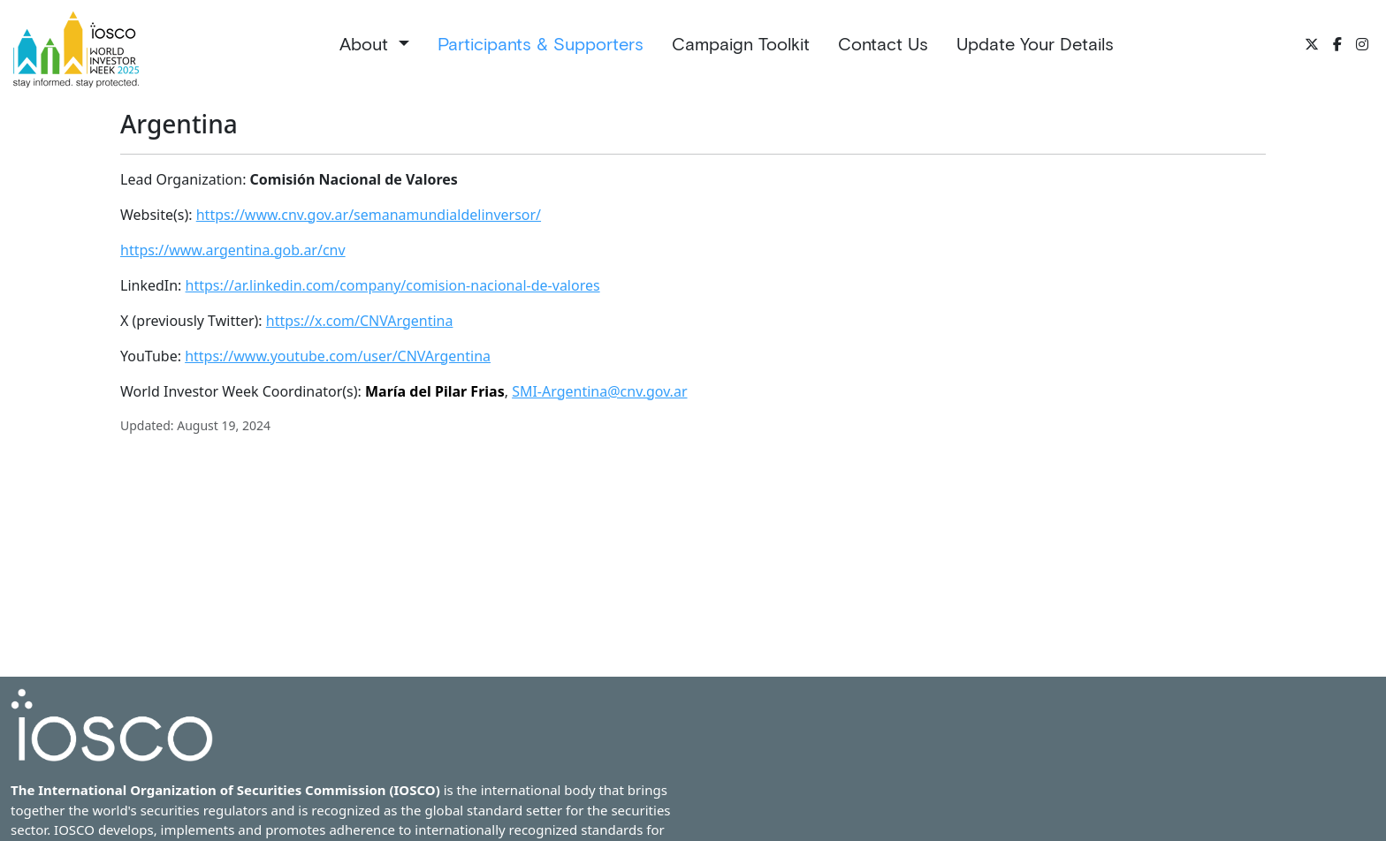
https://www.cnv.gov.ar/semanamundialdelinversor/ (368, 214)
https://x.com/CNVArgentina (359, 320)
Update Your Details (1035, 44)
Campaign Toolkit (741, 44)
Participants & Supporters (541, 44)
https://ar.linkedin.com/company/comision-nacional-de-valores (393, 285)
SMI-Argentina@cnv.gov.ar (599, 391)
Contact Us (883, 44)
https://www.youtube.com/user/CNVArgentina (338, 356)
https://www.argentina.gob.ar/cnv (233, 250)
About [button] (366, 44)
